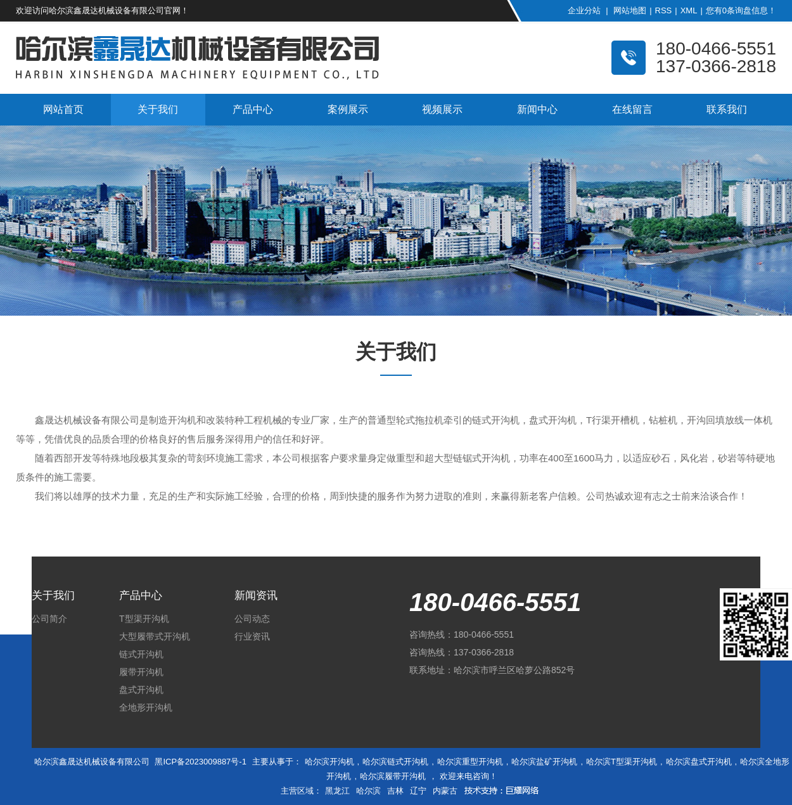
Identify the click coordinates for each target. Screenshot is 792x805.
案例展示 (348, 109)
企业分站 (584, 10)
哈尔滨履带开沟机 (393, 776)
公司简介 (49, 619)
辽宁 (418, 790)
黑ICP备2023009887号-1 (200, 761)
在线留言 (632, 109)
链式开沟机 (141, 654)
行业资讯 (252, 636)
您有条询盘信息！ (741, 10)
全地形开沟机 (145, 707)
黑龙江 (337, 790)
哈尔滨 (368, 790)
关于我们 (157, 109)
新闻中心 (537, 109)
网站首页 (63, 109)
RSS (663, 10)
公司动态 (252, 619)
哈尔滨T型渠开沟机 (621, 761)
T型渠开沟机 (144, 619)
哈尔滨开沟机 (329, 761)
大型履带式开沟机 (154, 636)
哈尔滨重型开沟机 (470, 761)
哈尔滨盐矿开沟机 (544, 761)
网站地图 (629, 10)
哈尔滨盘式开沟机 (699, 761)
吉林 (395, 790)
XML (689, 10)
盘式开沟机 (141, 690)
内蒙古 (445, 790)
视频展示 (442, 109)
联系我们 (726, 109)
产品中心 (253, 109)
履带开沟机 (141, 672)
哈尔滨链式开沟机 (395, 761)
